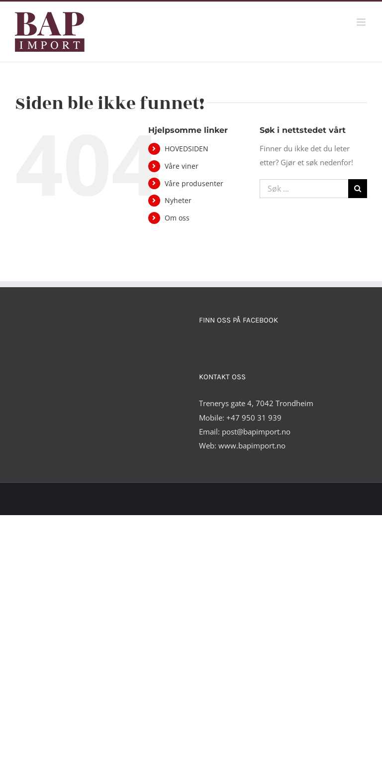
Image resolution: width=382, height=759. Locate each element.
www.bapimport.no (252, 445)
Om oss (177, 217)
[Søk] (357, 188)
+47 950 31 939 (254, 418)
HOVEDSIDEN (186, 148)
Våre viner (181, 166)
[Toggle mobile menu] (362, 22)
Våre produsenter (194, 183)
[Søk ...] (304, 188)
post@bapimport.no (256, 431)
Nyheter (178, 200)
